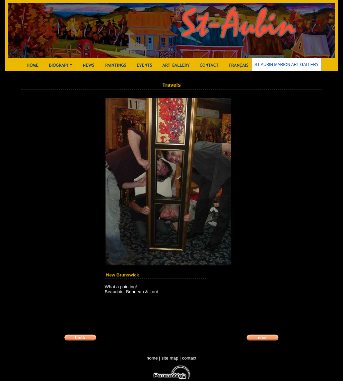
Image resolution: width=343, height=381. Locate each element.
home (152, 358)
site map (169, 358)
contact (189, 358)
